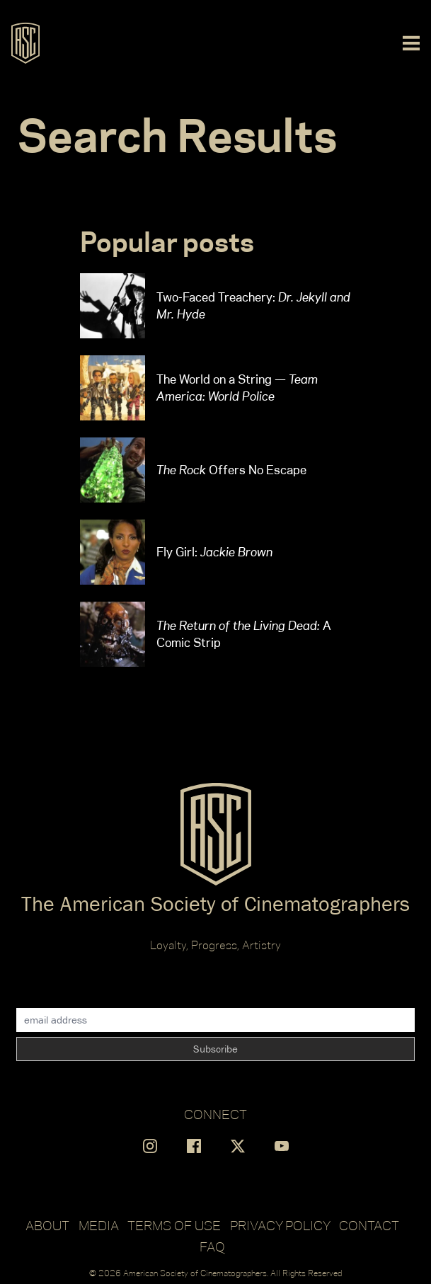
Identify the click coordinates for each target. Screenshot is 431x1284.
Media (99, 1225)
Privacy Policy (280, 1225)
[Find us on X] (237, 1146)
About (47, 1225)
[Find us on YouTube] (281, 1146)
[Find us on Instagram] (150, 1146)
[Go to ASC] (25, 43)
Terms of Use (174, 1225)
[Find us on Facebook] (194, 1146)
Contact (369, 1225)
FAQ (212, 1246)
